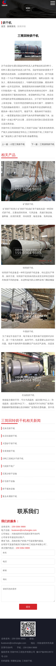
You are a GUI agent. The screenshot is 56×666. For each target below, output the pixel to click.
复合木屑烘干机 (9, 496)
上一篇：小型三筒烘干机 (13, 144)
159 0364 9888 (19, 526)
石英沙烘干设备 (9, 473)
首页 (3, 26)
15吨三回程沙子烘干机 (13, 458)
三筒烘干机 (27, 661)
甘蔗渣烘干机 (8, 451)
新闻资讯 (11, 26)
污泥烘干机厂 (8, 466)
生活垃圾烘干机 (9, 436)
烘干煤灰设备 (8, 489)
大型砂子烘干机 (9, 443)
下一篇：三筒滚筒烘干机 (42, 144)
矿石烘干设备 (8, 481)
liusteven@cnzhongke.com (24, 530)
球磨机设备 (16, 661)
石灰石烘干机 (8, 428)
